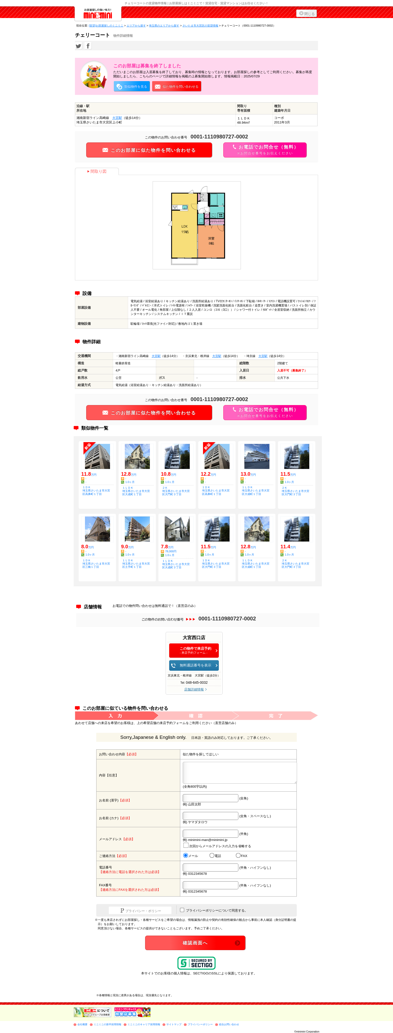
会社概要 (82, 1024)
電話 (215, 856)
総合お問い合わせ (229, 1024)
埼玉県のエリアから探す (164, 25)
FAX (241, 856)
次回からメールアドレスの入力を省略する (217, 845)
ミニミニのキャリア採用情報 (144, 1024)
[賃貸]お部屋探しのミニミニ (106, 25)
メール (190, 856)
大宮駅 (117, 118)
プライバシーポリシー (200, 1024)
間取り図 (97, 171)
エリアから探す (136, 25)
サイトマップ (173, 1024)
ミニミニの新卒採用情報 (107, 1024)
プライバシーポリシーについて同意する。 (214, 910)
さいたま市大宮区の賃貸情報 (200, 25)
